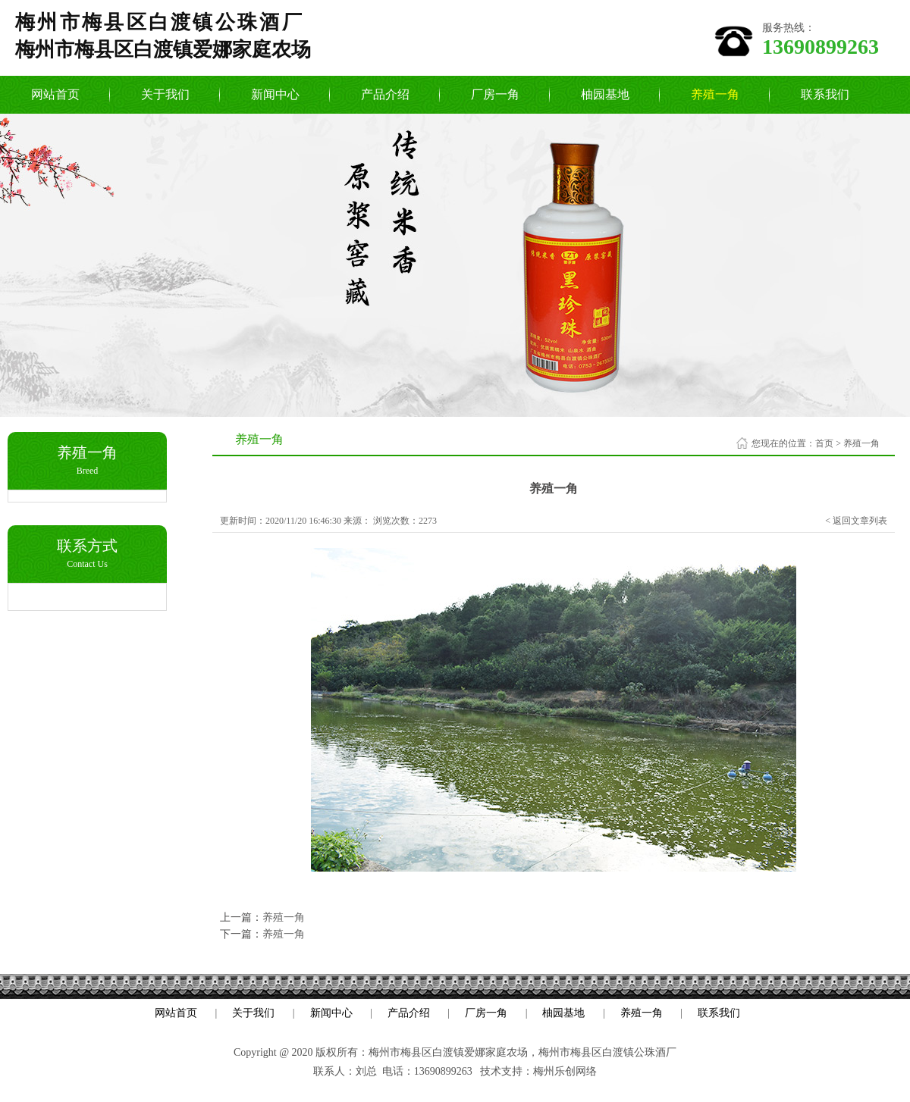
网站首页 (55, 94)
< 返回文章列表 (856, 520)
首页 (824, 443)
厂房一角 (495, 94)
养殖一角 (715, 94)
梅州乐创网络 (565, 1071)
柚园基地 (605, 94)
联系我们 (825, 94)
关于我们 (165, 94)
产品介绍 (385, 94)
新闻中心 (275, 94)
